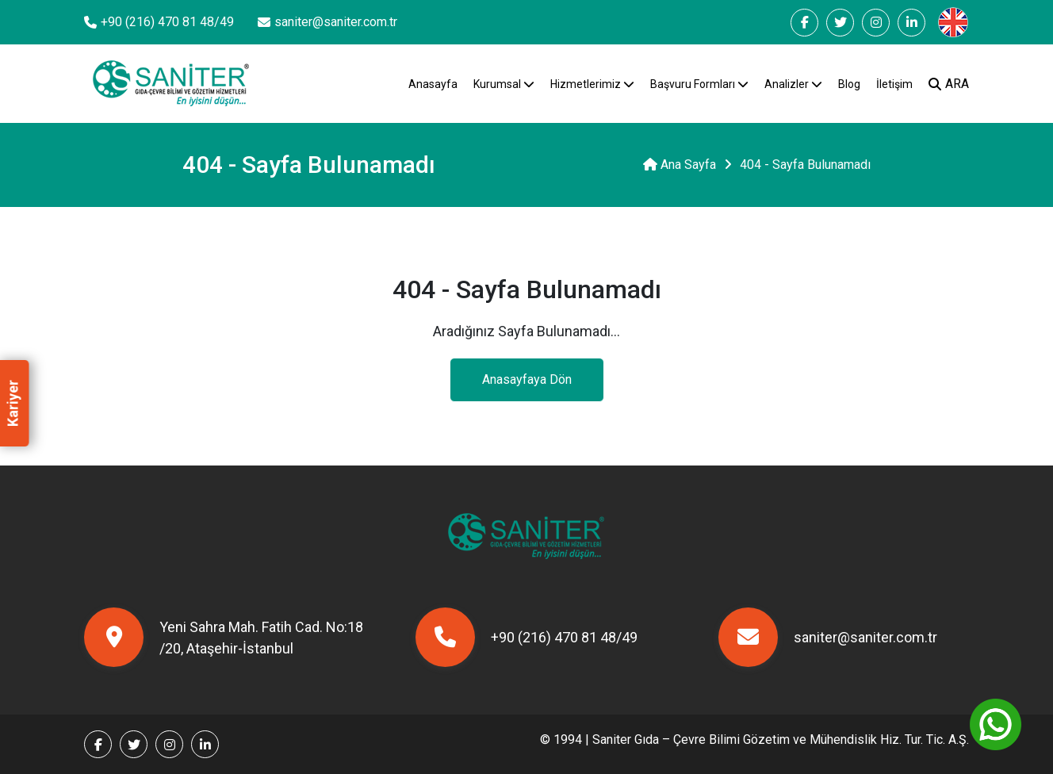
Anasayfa (433, 84)
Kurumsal (503, 84)
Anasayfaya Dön (527, 379)
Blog (849, 84)
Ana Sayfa (679, 164)
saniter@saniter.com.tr (827, 637)
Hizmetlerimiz (592, 84)
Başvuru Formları (699, 84)
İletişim (894, 84)
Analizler (793, 84)
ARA (949, 83)
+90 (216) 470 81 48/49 (526, 637)
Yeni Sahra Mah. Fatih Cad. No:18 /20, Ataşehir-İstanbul (223, 637)
